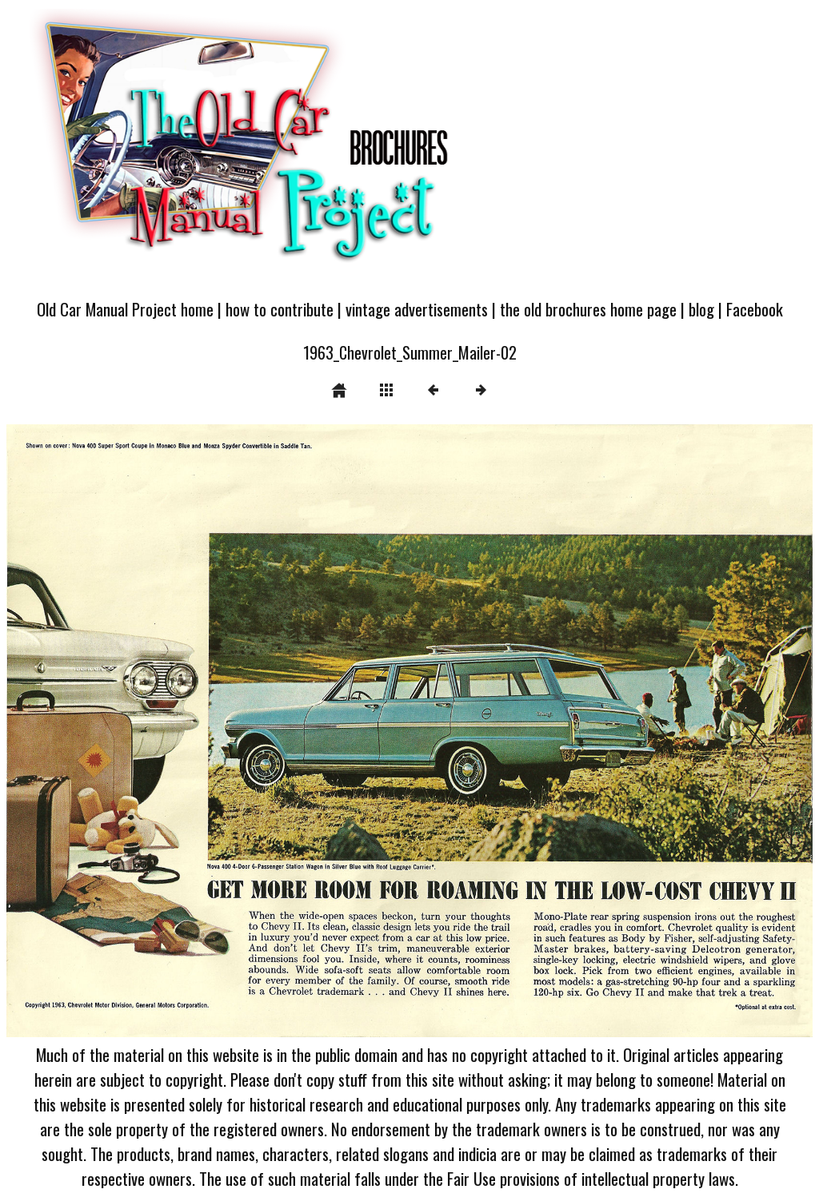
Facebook (754, 308)
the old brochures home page (588, 308)
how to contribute (280, 308)
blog (701, 308)
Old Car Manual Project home (125, 308)
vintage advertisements (417, 308)
